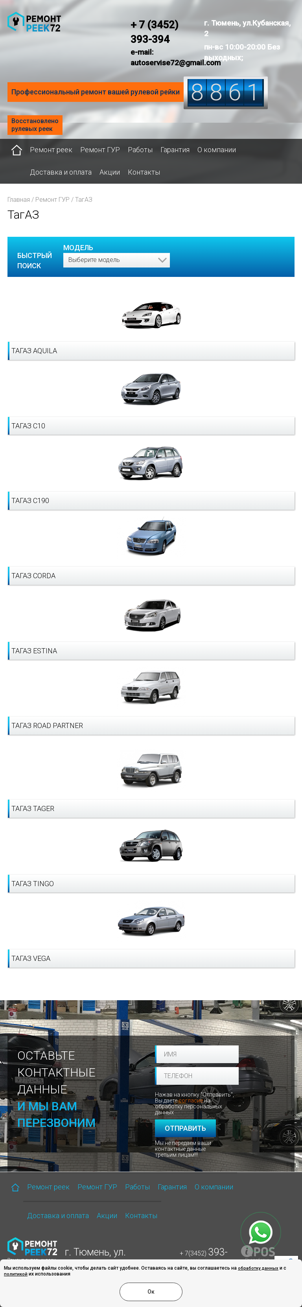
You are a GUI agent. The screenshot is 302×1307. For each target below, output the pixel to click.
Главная (18, 199)
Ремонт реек (51, 150)
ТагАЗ (83, 199)
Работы (140, 150)
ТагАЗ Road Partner (47, 725)
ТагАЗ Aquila (34, 351)
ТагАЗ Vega (30, 958)
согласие (191, 1100)
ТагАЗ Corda (33, 575)
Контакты (144, 172)
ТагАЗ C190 (30, 500)
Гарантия (175, 150)
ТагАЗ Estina (34, 651)
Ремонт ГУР (100, 150)
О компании (216, 150)
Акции (109, 172)
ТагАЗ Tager (32, 808)
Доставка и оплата (61, 172)
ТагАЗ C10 (28, 426)
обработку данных (258, 1268)
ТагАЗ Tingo (32, 883)
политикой (16, 1274)
